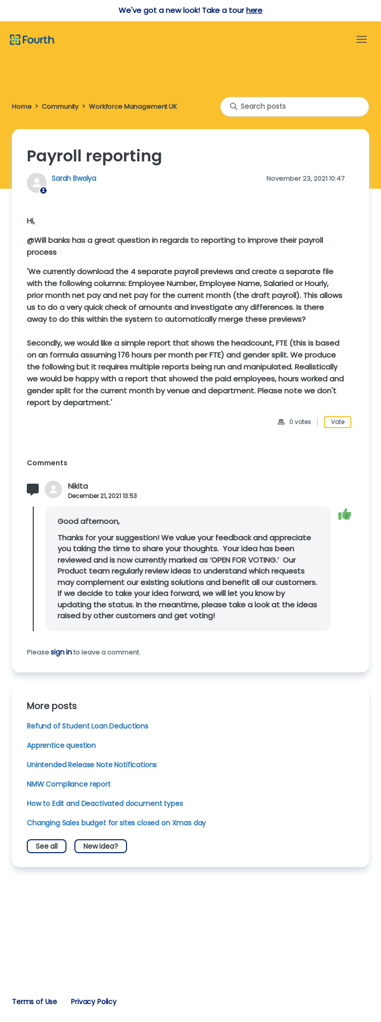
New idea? (100, 846)
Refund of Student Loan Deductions (87, 726)
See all (47, 846)
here (254, 10)
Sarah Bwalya (74, 178)
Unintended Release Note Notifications (92, 765)
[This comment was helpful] (344, 514)
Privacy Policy (94, 1002)
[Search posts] (294, 107)
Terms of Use (34, 1002)
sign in (61, 652)
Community (60, 106)
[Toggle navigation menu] (362, 40)
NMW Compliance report (69, 784)
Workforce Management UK (133, 106)
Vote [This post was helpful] (337, 422)
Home (21, 106)
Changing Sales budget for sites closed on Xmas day (116, 823)
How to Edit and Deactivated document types (105, 803)
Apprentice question (61, 745)
